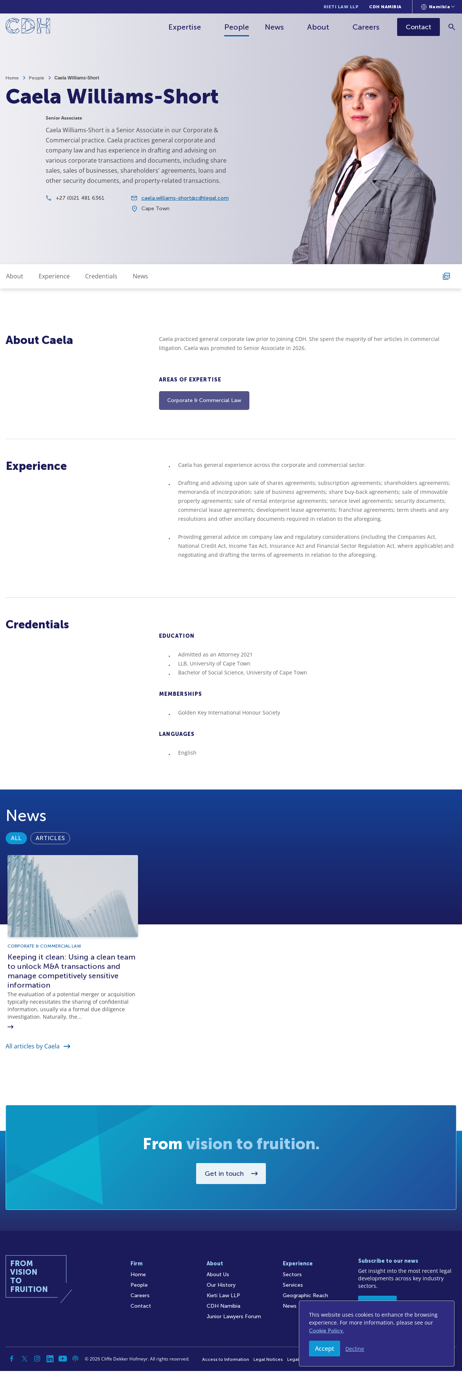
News (275, 26)
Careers (366, 26)
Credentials (101, 276)
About (319, 26)
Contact (140, 1309)
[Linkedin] (50, 1362)
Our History (221, 1288)
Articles (50, 873)
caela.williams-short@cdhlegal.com (185, 205)
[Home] (28, 27)
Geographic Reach (305, 1298)
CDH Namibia (385, 6)
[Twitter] (24, 1362)
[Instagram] (37, 1362)
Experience (54, 276)
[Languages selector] (438, 6)
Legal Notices (268, 1362)
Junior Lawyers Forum (234, 1319)
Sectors (292, 1277)
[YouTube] (63, 1362)
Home (12, 78)
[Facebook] (12, 1362)
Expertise (185, 26)
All (16, 873)
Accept (324, 1348)
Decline (354, 1348)
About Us (218, 1277)
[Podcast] (75, 1362)
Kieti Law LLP (341, 6)
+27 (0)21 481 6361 (80, 205)
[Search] (452, 26)
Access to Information (225, 1362)
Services (293, 1288)
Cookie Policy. (326, 1331)
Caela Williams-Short (76, 78)
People (237, 26)
